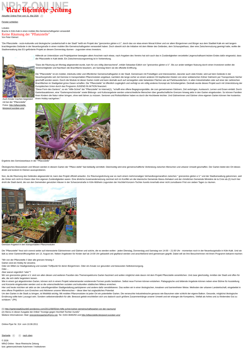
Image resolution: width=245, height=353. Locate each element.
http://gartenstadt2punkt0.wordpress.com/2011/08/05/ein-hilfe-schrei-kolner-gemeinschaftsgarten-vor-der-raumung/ (60, 309)
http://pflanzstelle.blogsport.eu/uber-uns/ (100, 315)
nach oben (27, 335)
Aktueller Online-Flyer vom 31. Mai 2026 (20, 16)
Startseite (6, 335)
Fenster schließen (10, 22)
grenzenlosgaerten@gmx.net (43, 315)
